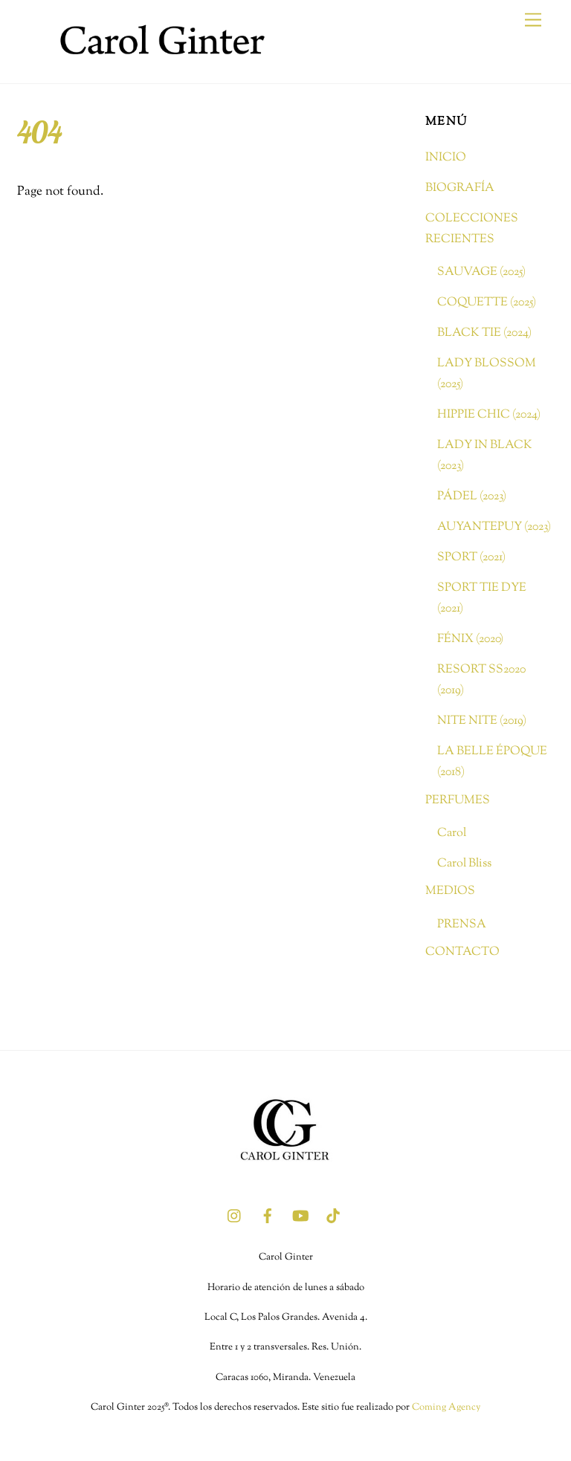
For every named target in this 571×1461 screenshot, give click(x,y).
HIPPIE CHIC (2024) (489, 415)
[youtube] (300, 1216)
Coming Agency (446, 1407)
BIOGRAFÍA (459, 188)
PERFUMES (457, 800)
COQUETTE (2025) (486, 302)
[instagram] (235, 1216)
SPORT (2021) (471, 557)
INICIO (445, 157)
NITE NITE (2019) (481, 721)
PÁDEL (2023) (471, 496)
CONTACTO (462, 952)
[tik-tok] (333, 1216)
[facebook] (268, 1216)
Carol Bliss (464, 863)
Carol (451, 833)
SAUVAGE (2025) (481, 272)
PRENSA (461, 924)
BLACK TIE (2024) (484, 333)
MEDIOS (450, 891)
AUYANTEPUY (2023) (494, 527)
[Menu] (533, 20)
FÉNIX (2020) (470, 639)
